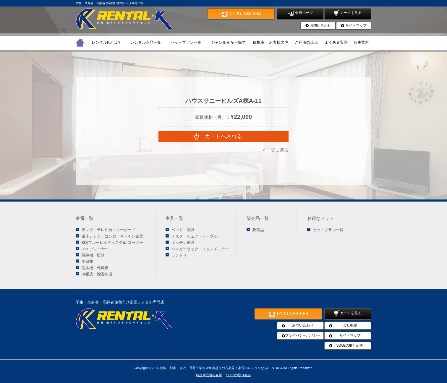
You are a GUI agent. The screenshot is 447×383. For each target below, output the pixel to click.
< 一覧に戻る (276, 149)
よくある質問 (336, 42)
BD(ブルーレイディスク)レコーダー (112, 242)
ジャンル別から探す (228, 42)
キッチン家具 (183, 242)
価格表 (258, 42)
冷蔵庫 (87, 261)
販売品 (258, 230)
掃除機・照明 (93, 255)
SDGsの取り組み (349, 345)
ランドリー (181, 255)
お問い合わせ (320, 25)
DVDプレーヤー (95, 249)
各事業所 (361, 42)
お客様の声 (278, 42)
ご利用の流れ (306, 42)
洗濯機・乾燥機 (95, 268)
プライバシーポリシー (302, 335)
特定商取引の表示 (209, 375)
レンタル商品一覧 (145, 42)
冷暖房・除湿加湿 (97, 274)
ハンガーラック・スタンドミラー (200, 249)
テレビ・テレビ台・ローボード (108, 230)
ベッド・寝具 (183, 230)
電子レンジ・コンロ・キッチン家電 (112, 236)
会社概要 (350, 325)
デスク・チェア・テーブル (194, 236)
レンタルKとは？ (106, 42)
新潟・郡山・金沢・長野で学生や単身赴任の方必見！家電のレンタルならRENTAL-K (221, 368)
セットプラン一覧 (186, 42)
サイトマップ (356, 25)
